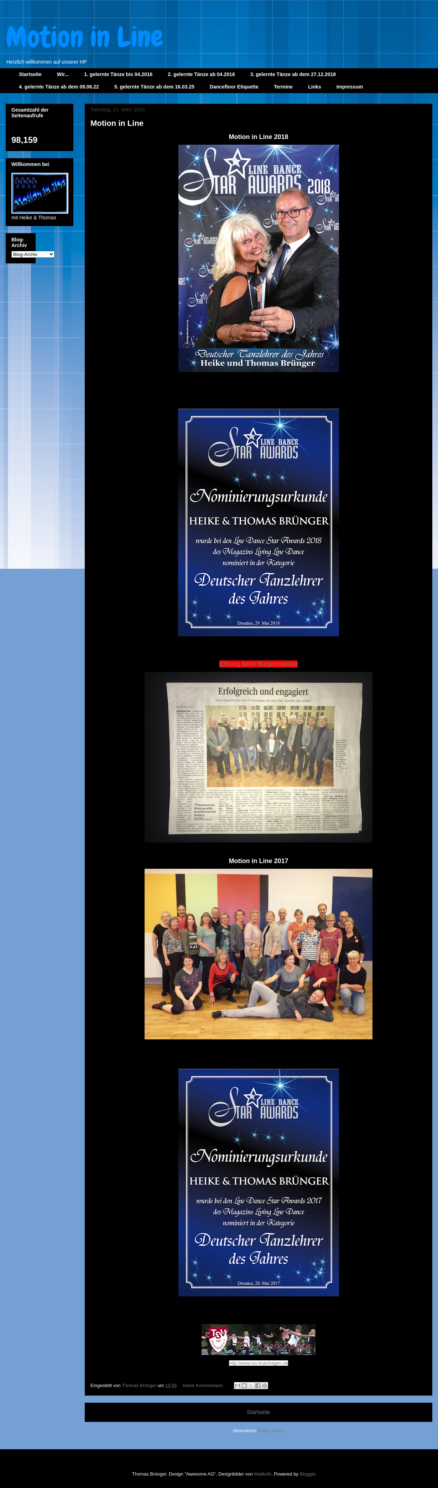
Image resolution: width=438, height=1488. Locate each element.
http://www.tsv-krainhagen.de (258, 1363)
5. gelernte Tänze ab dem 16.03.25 (154, 87)
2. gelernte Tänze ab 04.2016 (201, 74)
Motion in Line (117, 123)
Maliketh (262, 1474)
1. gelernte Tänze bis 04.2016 (118, 74)
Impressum (350, 87)
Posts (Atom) (271, 1430)
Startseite (30, 74)
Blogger (308, 1474)
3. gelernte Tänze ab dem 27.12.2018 (293, 74)
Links (314, 87)
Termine (283, 87)
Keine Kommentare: (204, 1385)
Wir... (63, 74)
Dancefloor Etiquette (234, 87)
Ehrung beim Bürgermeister (258, 664)
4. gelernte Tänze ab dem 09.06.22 (59, 87)
